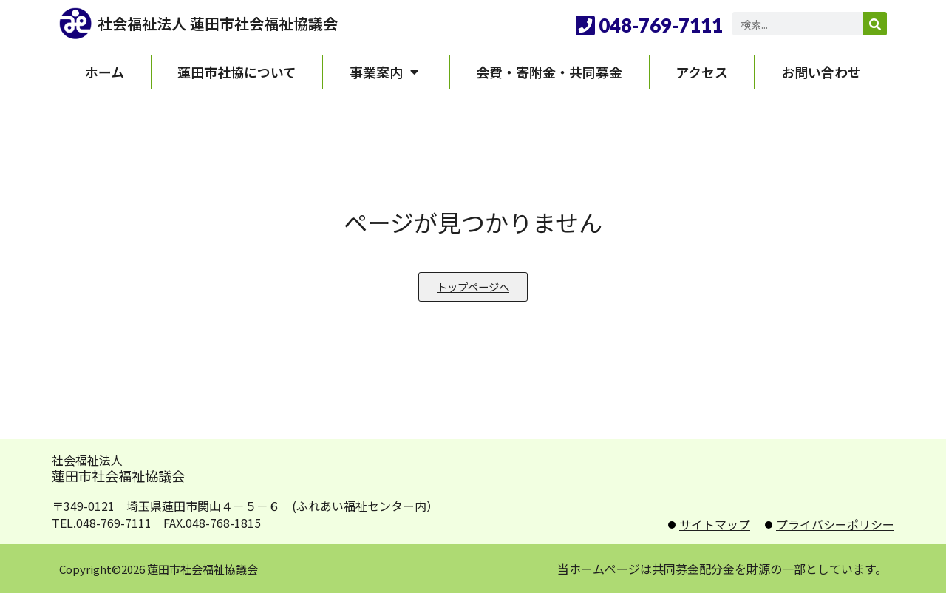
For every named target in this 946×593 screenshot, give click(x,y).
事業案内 (386, 72)
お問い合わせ (821, 71)
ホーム (104, 71)
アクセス (702, 71)
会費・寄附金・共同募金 (549, 71)
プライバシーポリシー (835, 524)
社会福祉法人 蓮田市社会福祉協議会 (218, 23)
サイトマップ (714, 524)
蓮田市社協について (236, 71)
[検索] (875, 23)
